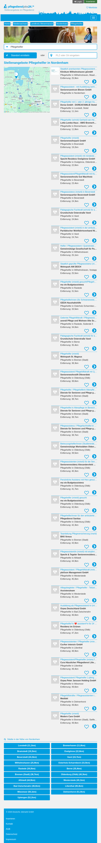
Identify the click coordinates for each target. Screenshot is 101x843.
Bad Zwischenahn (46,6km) (27, 786)
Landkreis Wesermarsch (42, 24)
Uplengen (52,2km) (27, 797)
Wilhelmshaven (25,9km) (27, 763)
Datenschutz (11, 834)
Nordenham (61, 24)
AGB (8, 829)
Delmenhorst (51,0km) (74, 792)
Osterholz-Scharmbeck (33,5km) (74, 763)
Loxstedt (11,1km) (27, 745)
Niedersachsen (20, 24)
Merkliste (91, 7)
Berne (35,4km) (74, 768)
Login (79, 2)
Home (7, 24)
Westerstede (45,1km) (74, 780)
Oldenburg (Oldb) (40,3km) (74, 774)
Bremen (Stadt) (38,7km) (27, 774)
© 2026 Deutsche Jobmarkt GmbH (20, 812)
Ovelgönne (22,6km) (74, 751)
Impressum (11, 839)
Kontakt (9, 824)
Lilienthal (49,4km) (74, 786)
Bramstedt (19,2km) (27, 751)
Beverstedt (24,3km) (27, 757)
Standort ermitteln (20, 55)
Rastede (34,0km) (26, 768)
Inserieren (90, 1)
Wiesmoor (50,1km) (26, 792)
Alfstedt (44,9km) (27, 780)
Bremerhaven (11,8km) (74, 745)
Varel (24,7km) (74, 757)
